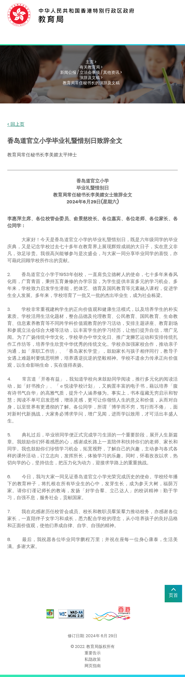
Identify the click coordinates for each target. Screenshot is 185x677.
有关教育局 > (91, 67)
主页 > (91, 62)
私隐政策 (93, 659)
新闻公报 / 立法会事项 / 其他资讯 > (91, 72)
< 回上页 (15, 124)
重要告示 (93, 653)
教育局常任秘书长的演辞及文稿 (91, 82)
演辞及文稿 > (91, 77)
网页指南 (93, 666)
